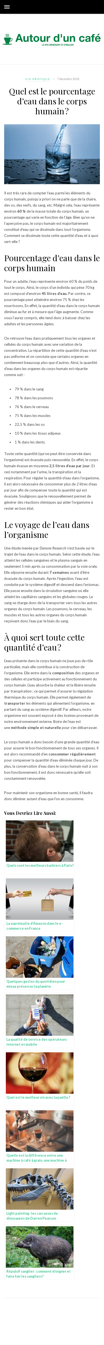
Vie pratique (37, 79)
